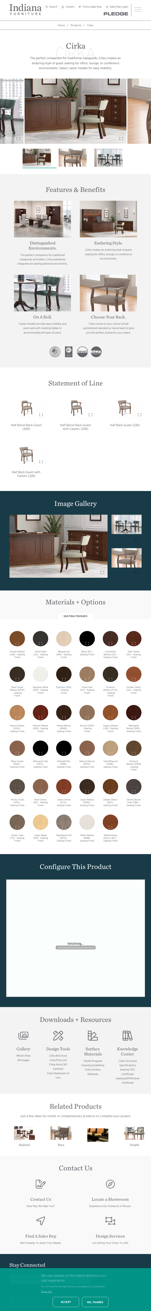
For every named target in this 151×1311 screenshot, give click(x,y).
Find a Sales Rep (92, 6)
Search (53, 6)
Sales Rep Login (119, 6)
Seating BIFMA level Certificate (127, 1080)
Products (76, 25)
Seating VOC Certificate (127, 1071)
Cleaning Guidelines (92, 1065)
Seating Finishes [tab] (75, 616)
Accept (66, 1302)
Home (61, 25)
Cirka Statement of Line (58, 1075)
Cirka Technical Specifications (128, 1063)
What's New (23, 1055)
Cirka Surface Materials (93, 1071)
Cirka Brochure (58, 1055)
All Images (23, 1060)
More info (46, 1291)
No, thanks (95, 1302)
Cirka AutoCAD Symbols (58, 1066)
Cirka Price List (58, 1060)
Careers (70, 6)
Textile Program (92, 1060)
